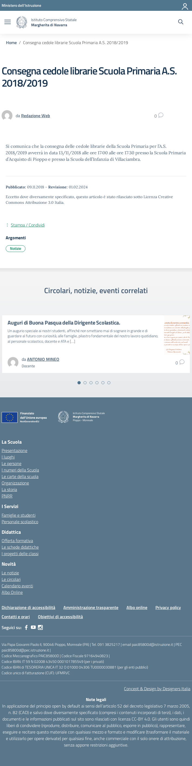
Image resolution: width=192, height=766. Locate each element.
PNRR (7, 496)
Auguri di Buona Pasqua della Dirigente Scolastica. (64, 322)
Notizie (15, 248)
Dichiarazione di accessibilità (28, 607)
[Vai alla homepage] (21, 22)
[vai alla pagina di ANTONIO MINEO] (43, 359)
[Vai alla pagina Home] (11, 42)
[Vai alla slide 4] (97, 382)
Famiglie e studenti (18, 515)
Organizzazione (15, 483)
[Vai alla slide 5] (103, 382)
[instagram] (40, 627)
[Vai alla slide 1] (79, 382)
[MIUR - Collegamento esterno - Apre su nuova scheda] (21, 5)
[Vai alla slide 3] (91, 382)
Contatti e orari (16, 616)
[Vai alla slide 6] (108, 382)
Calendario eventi (17, 585)
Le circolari (11, 579)
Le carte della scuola (20, 476)
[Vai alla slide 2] (85, 382)
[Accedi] (185, 5)
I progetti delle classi (20, 553)
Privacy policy (168, 607)
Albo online (136, 607)
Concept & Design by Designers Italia (157, 688)
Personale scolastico (20, 521)
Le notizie (10, 572)
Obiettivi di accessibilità (60, 616)
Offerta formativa (17, 540)
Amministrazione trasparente (90, 607)
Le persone (11, 463)
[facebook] (26, 627)
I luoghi (8, 457)
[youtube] (33, 627)
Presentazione (14, 450)
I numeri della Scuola (20, 470)
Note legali (96, 699)
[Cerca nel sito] (181, 22)
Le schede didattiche (20, 547)
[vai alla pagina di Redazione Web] (35, 115)
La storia (9, 489)
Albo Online (12, 592)
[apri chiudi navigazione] (7, 22)
